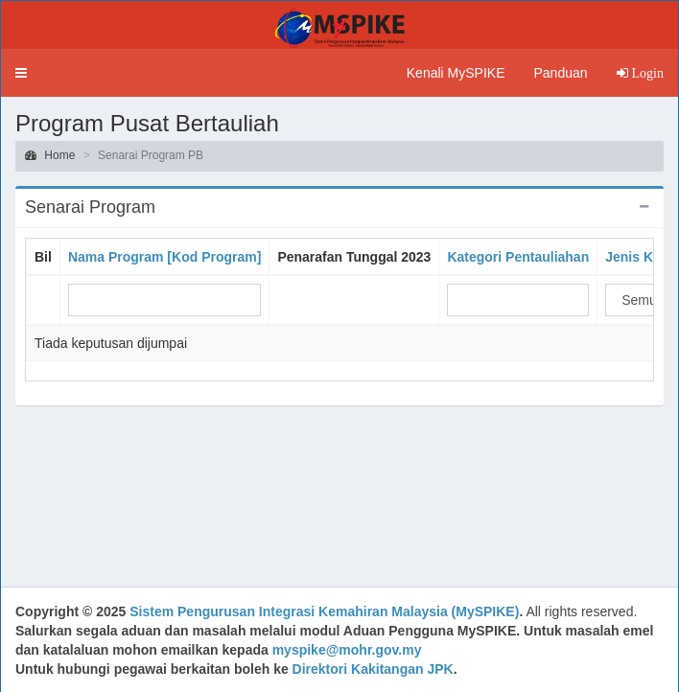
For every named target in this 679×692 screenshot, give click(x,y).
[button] (21, 73)
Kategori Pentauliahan (518, 257)
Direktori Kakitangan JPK (373, 669)
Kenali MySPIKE (456, 73)
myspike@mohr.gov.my (347, 649)
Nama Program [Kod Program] (164, 257)
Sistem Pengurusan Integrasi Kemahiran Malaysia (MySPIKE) (324, 611)
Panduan (560, 73)
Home (50, 155)
